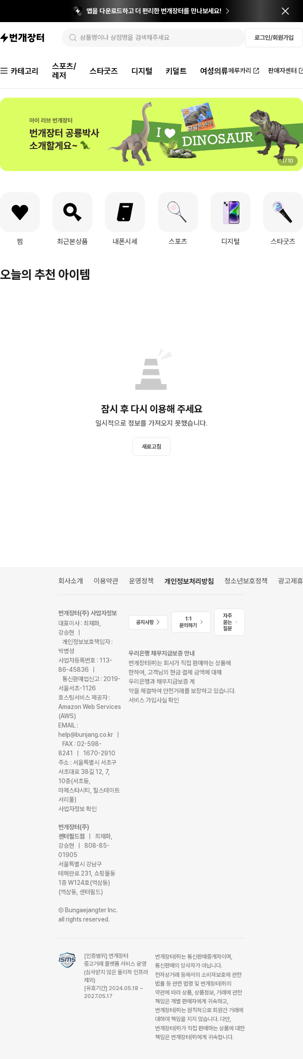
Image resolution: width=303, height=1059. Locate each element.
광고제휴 (290, 581)
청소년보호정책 (246, 581)
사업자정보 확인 (77, 808)
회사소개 (70, 581)
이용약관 (106, 581)
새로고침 (151, 446)
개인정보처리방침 (189, 581)
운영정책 (141, 581)
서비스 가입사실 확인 (154, 700)
